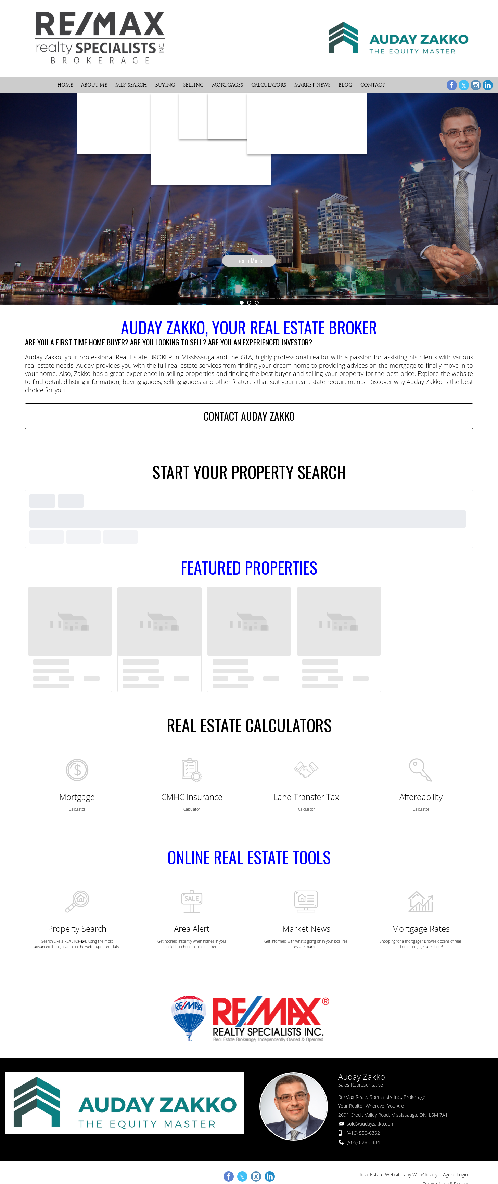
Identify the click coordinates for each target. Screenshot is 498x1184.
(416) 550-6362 (363, 1133)
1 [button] (242, 303)
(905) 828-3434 (363, 1142)
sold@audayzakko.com (370, 1123)
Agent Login (455, 1175)
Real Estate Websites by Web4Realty (398, 1175)
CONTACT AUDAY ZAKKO (249, 416)
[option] (249, 199)
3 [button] (257, 303)
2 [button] (249, 303)
